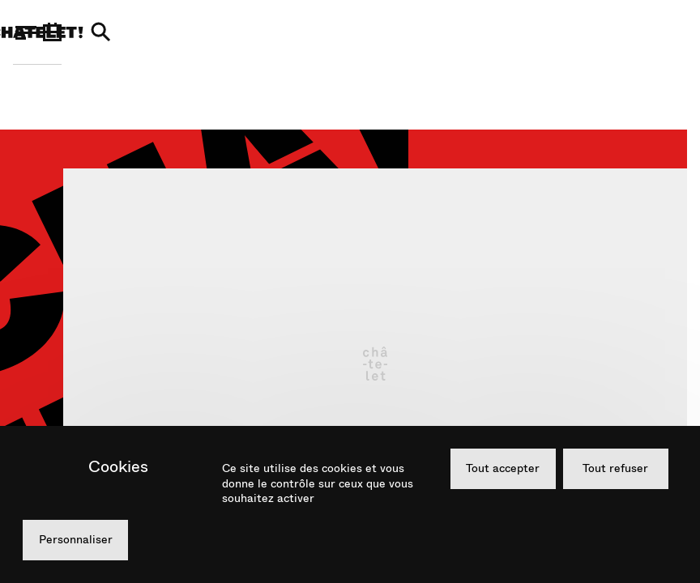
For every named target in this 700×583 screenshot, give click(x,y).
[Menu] (26, 32)
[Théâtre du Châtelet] (348, 32)
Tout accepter (503, 468)
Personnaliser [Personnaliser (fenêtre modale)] (76, 539)
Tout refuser (615, 468)
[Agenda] (628, 32)
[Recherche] (677, 32)
